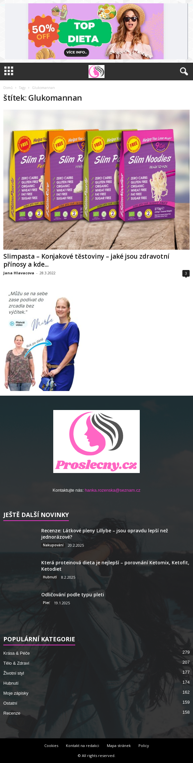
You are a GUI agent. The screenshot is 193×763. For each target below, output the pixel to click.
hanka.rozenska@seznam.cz (112, 490)
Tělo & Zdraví (16, 663)
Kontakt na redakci (82, 745)
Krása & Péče (16, 653)
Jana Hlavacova (18, 272)
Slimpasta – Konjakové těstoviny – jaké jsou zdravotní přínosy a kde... (86, 260)
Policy (143, 745)
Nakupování (53, 545)
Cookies (51, 745)
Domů (8, 87)
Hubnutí (50, 577)
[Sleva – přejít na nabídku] (96, 31)
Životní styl (13, 673)
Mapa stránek (119, 745)
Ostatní (10, 703)
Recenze (11, 713)
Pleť (46, 602)
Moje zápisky (15, 693)
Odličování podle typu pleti (72, 594)
